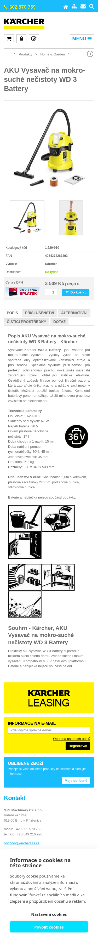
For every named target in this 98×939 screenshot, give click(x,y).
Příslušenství (39, 313)
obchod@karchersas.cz (21, 843)
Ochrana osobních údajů (71, 739)
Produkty (25, 54)
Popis (12, 313)
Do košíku (76, 292)
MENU (81, 38)
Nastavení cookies (49, 914)
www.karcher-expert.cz (8, 54)
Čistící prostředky (26, 322)
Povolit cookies (49, 927)
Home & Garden (52, 54)
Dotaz (59, 322)
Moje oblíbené (76, 781)
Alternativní (74, 313)
